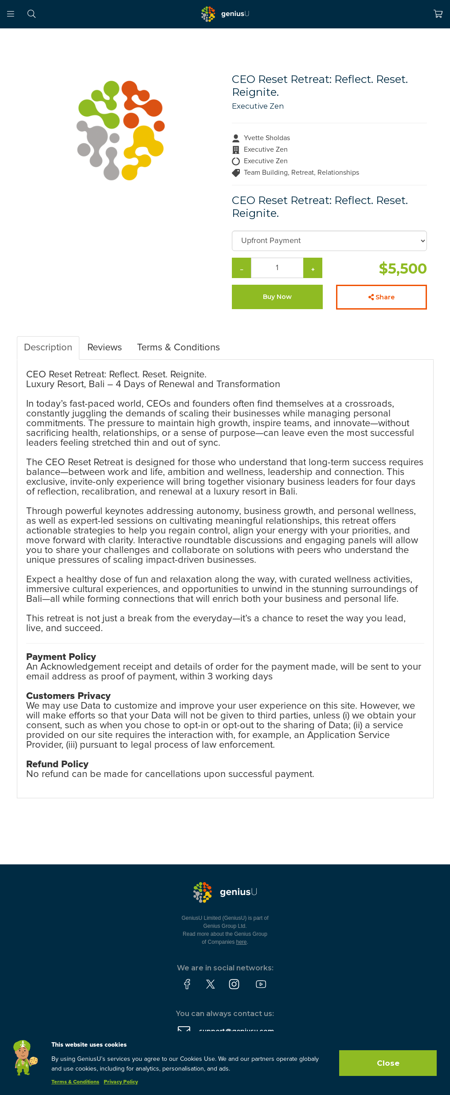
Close (388, 1063)
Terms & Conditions (178, 348)
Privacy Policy (121, 1082)
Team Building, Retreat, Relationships (301, 172)
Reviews (104, 348)
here (241, 942)
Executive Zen (258, 106)
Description (48, 348)
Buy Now (277, 297)
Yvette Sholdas (267, 137)
